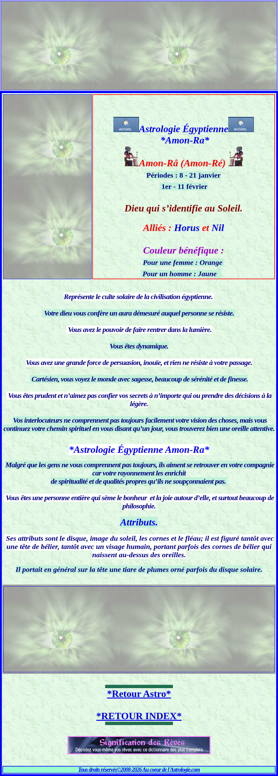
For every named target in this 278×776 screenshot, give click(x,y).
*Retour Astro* (139, 693)
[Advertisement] (139, 44)
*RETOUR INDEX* (138, 715)
